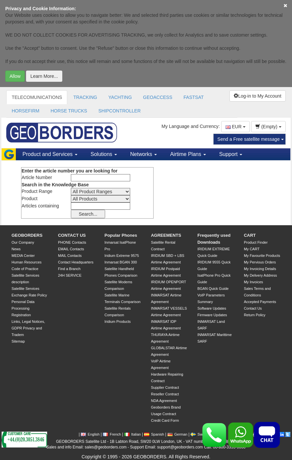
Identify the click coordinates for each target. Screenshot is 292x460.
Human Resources (27, 262)
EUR (235, 126)
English (90, 434)
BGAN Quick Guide (213, 289)
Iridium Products (117, 321)
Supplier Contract (165, 387)
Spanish (154, 434)
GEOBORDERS (27, 235)
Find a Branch (69, 269)
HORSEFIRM (25, 110)
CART (250, 235)
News (16, 249)
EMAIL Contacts (71, 249)
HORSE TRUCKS (68, 110)
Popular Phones (120, 235)
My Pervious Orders (260, 262)
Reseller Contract (165, 394)
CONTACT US (72, 235)
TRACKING (85, 97)
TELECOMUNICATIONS (37, 97)
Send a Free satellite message (251, 139)
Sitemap (18, 341)
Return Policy (254, 315)
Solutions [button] (104, 154)
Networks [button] (143, 154)
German (177, 434)
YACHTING (120, 97)
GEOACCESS (157, 97)
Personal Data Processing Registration (23, 308)
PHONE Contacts (72, 242)
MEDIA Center (23, 256)
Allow (15, 76)
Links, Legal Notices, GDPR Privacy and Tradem (28, 328)
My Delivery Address (260, 275)
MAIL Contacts (70, 256)
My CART (251, 249)
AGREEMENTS (166, 235)
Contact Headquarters (76, 262)
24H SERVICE (69, 275)
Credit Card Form (165, 420)
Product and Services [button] (49, 154)
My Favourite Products (262, 256)
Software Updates (211, 308)
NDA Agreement (164, 401)
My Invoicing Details (260, 269)
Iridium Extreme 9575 (121, 256)
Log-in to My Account (257, 96)
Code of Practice (25, 269)
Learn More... (44, 76)
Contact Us (253, 308)
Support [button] (230, 154)
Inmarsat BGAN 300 (120, 262)
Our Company (23, 242)
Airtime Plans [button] (188, 154)
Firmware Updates (212, 315)
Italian (132, 434)
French (112, 434)
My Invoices (253, 282)
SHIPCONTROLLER (119, 110)
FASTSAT (194, 97)
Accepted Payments (260, 302)
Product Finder (256, 242)
